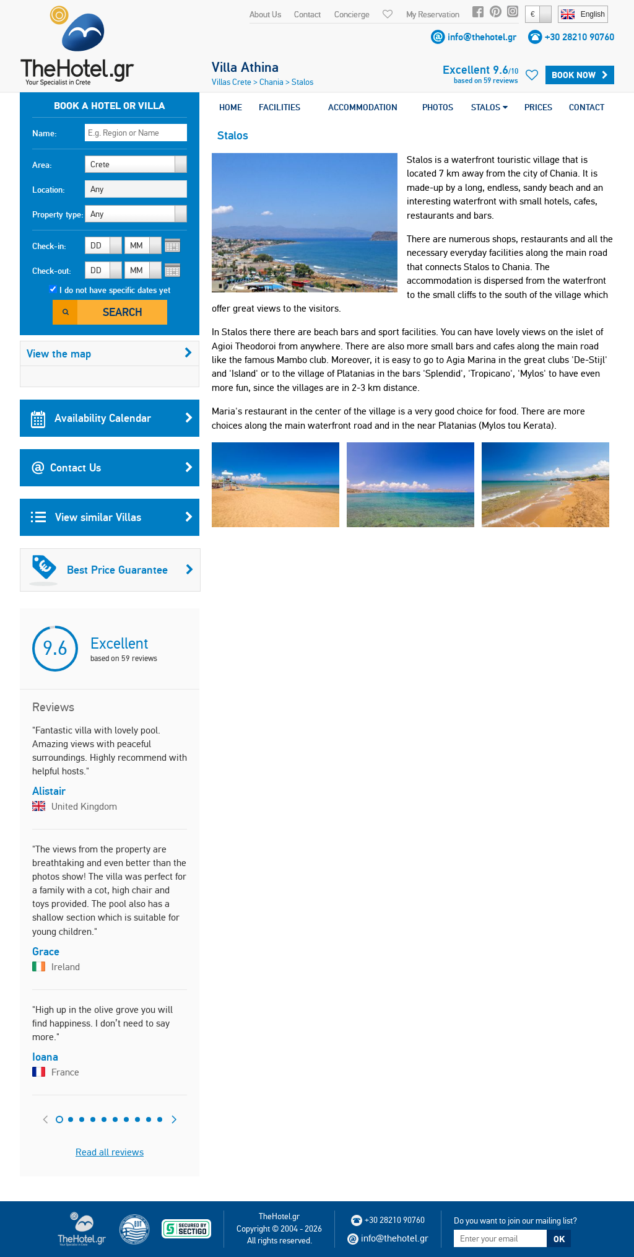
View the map (110, 353)
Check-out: (51, 270)
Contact (307, 14)
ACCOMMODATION (362, 107)
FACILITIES (279, 107)
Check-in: (49, 246)
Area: (42, 164)
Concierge (352, 14)
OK (559, 1239)
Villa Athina (245, 67)
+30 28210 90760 (579, 36)
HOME (230, 107)
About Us (265, 14)
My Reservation (432, 14)
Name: (44, 133)
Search (122, 312)
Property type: (58, 214)
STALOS (489, 107)
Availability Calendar (112, 418)
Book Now (580, 75)
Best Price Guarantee (111, 570)
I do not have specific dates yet (114, 290)
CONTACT (586, 107)
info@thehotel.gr (482, 36)
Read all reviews (110, 1152)
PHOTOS (437, 107)
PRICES (538, 107)
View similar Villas (112, 517)
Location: (48, 189)
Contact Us (112, 467)
